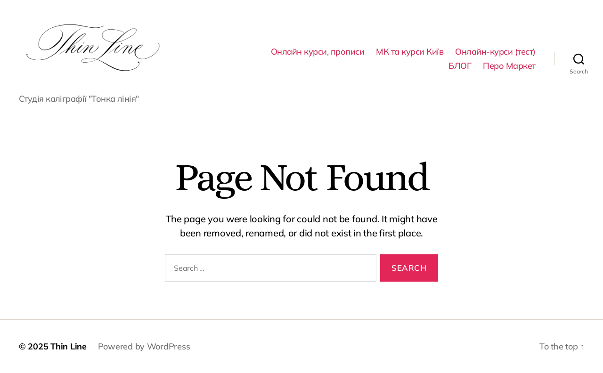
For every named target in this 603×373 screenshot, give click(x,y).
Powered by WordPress (144, 346)
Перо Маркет (509, 66)
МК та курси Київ (409, 52)
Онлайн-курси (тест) (495, 52)
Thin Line (68, 346)
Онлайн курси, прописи (318, 52)
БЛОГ (459, 66)
